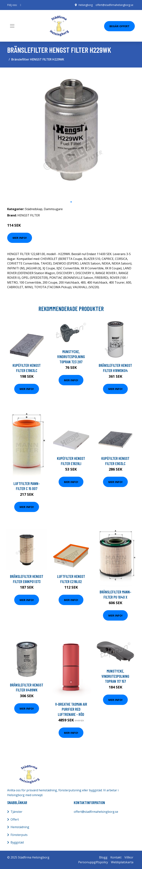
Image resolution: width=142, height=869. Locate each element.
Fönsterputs (19, 835)
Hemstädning (20, 827)
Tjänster (16, 812)
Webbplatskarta (122, 862)
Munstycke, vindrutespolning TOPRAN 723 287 (71, 356)
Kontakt (115, 857)
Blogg (103, 857)
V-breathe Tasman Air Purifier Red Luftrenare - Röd (71, 709)
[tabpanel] (71, 134)
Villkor (128, 857)
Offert (15, 819)
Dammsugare (53, 209)
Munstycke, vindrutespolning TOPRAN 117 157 (115, 676)
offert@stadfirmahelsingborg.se (114, 5)
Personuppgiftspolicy (93, 862)
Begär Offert (119, 26)
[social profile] (21, 5)
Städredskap (33, 209)
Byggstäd (17, 842)
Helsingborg (85, 5)
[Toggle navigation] (12, 25)
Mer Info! (20, 238)
